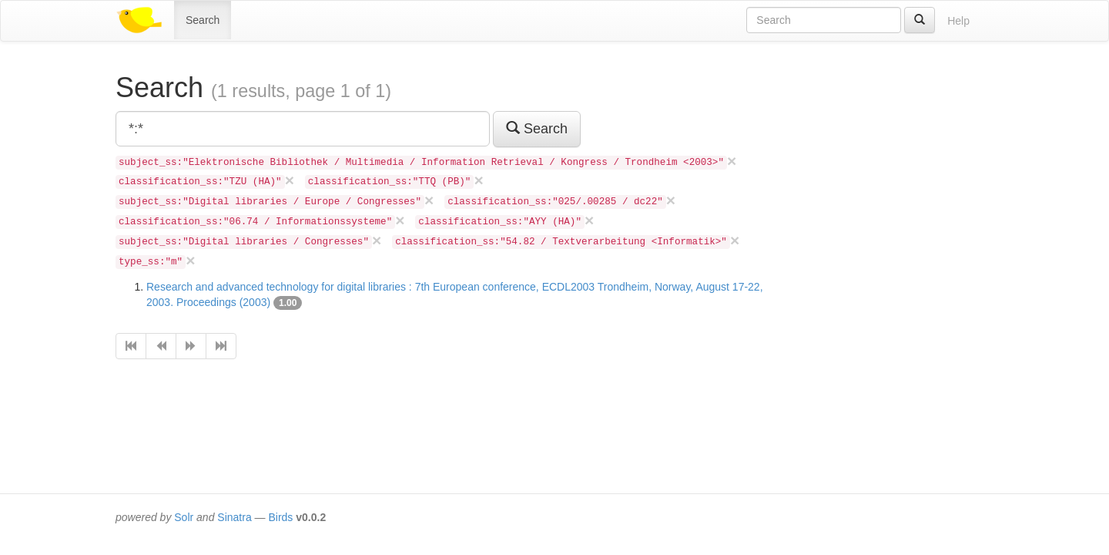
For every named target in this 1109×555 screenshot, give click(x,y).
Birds (280, 517)
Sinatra (234, 517)
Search (202, 20)
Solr (183, 517)
